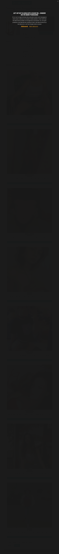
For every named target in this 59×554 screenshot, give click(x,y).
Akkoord (24, 26)
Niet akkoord (33, 26)
